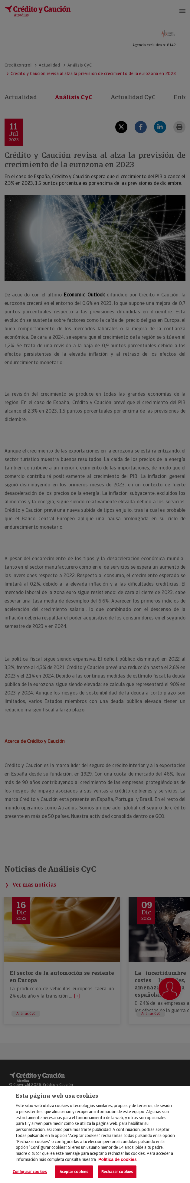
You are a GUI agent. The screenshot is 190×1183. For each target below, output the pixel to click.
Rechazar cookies (117, 1171)
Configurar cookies (30, 1171)
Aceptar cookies (74, 1171)
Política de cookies (117, 1159)
